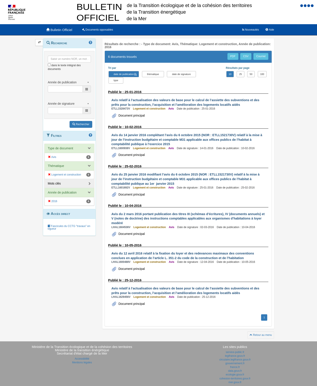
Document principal (131, 115)
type (116, 80)
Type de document (60, 148)
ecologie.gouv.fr (235, 374)
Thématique (56, 166)
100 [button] (262, 74)
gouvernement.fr (235, 363)
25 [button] (240, 74)
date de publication (124, 74)
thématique (153, 74)
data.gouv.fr (235, 370)
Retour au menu (261, 335)
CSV (246, 56)
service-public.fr (235, 352)
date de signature (181, 74)
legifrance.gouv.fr (235, 355)
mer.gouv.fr (235, 382)
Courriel (260, 56)
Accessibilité (82, 358)
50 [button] (251, 74)
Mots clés (54, 183)
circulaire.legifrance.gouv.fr (235, 359)
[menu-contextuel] (49, 64)
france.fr (235, 367)
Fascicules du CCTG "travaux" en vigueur (69, 227)
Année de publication (62, 192)
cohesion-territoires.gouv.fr (235, 378)
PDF (233, 56)
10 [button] (230, 74)
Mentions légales (82, 362)
